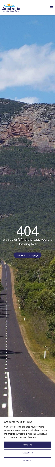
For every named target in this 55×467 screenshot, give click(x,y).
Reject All (27, 460)
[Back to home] (11, 7)
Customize (27, 452)
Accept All (27, 444)
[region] (27, 442)
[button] (51, 7)
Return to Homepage (27, 255)
